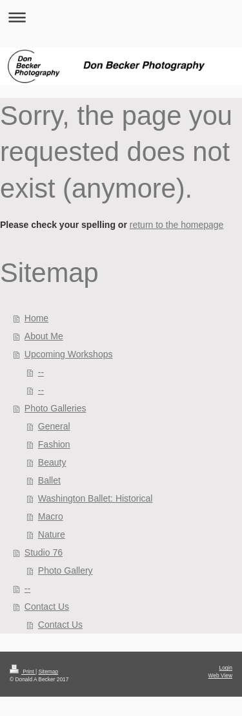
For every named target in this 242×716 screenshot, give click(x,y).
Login (226, 667)
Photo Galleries (55, 408)
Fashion (54, 444)
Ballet (49, 480)
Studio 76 (44, 552)
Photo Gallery (65, 570)
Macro (50, 516)
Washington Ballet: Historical (95, 498)
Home (36, 318)
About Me (44, 336)
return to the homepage (177, 225)
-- (41, 372)
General (54, 426)
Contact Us (47, 606)
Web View (220, 675)
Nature (51, 534)
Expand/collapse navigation (121, 17)
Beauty (52, 462)
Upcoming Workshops (69, 354)
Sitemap (48, 671)
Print (22, 671)
